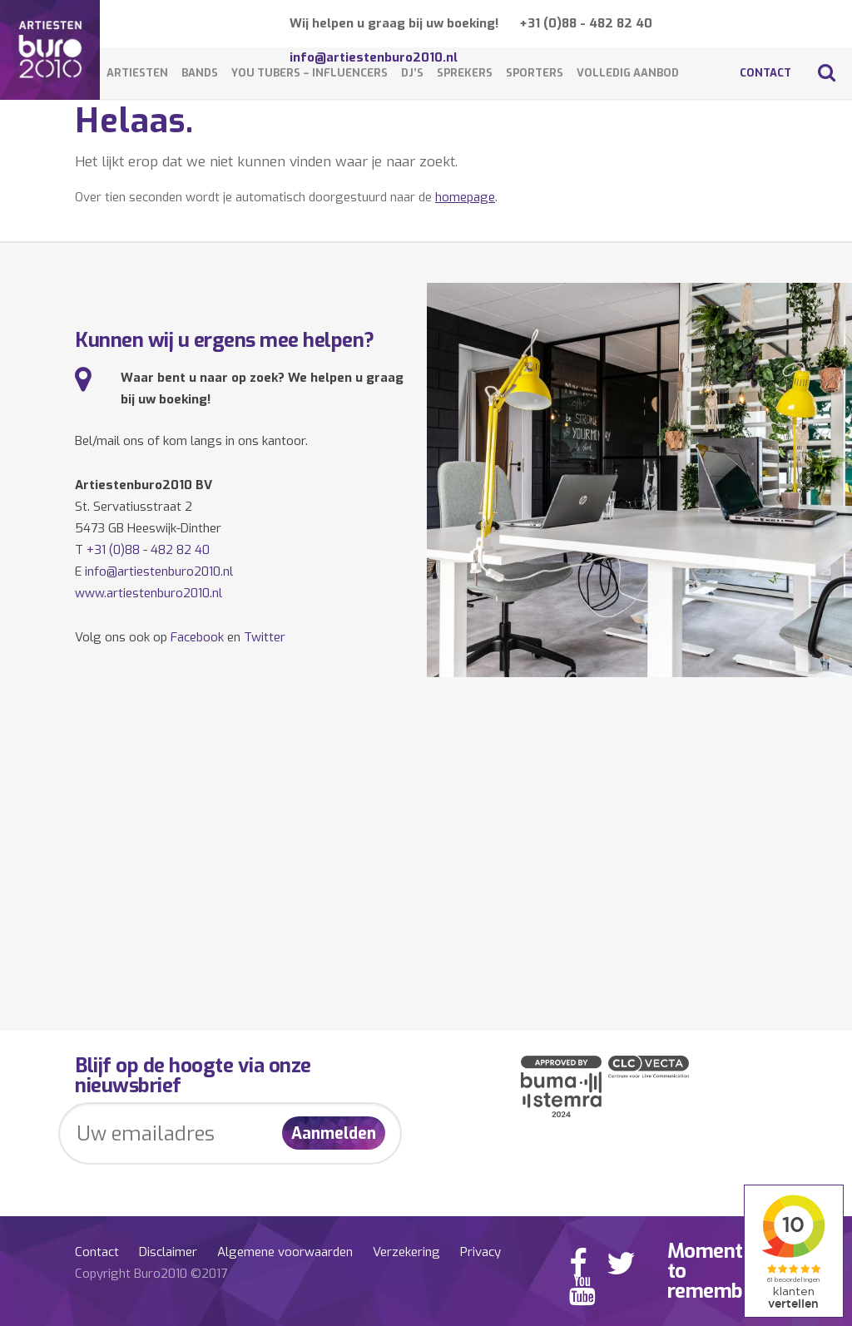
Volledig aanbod (628, 73)
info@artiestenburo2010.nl (159, 571)
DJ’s (412, 73)
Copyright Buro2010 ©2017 (151, 1273)
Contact (765, 73)
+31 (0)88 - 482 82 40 (585, 23)
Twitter (264, 637)
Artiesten (137, 73)
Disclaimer (168, 1252)
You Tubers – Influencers (309, 73)
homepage (465, 197)
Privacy (480, 1252)
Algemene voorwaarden (285, 1252)
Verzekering (406, 1252)
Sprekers (465, 73)
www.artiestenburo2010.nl (148, 593)
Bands (199, 73)
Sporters (534, 73)
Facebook (197, 637)
